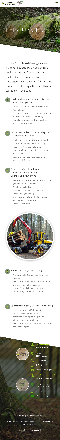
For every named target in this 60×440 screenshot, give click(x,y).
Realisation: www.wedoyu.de (30, 430)
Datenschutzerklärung (36, 415)
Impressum (19, 415)
